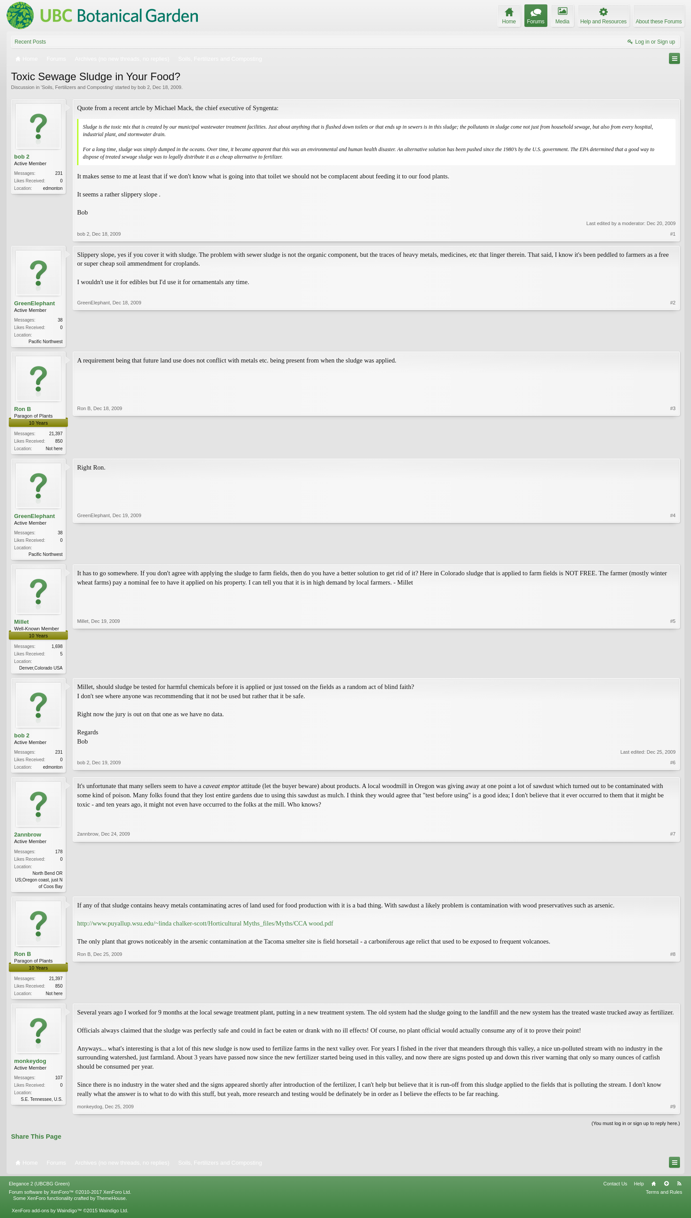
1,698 (57, 649)
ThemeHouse (111, 1204)
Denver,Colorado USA (41, 670)
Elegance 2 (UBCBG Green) (39, 1189)
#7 (673, 889)
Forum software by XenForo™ (70, 1197)
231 (59, 173)
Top (666, 1189)
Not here (54, 449)
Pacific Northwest (46, 341)
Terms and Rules (664, 1197)
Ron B (22, 410)
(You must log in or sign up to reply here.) (635, 1129)
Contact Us (615, 1189)
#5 (673, 669)
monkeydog (30, 1067)
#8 (673, 997)
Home (653, 1189)
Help (639, 1189)
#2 (673, 340)
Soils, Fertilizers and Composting (77, 87)
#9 (673, 1112)
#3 (673, 448)
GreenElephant (34, 303)
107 (59, 1083)
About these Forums (659, 22)
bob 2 (143, 87)
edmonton (53, 188)
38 (60, 320)
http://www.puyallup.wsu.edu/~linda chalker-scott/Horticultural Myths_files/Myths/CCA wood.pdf (205, 928)
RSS (679, 1189)
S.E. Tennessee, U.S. (42, 1105)
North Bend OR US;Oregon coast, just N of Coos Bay (39, 884)
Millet (21, 624)
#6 (673, 769)
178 (59, 855)
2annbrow (27, 839)
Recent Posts (30, 42)
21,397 (56, 434)
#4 (673, 555)
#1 (673, 234)
